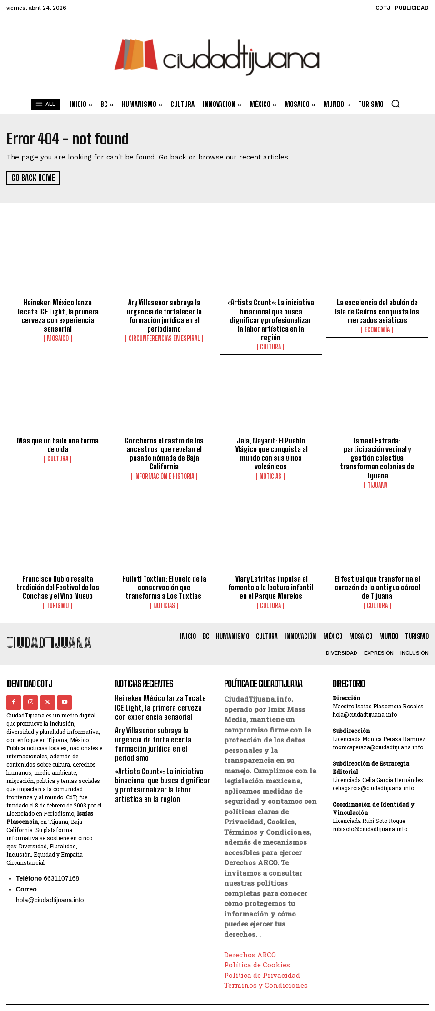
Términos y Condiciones (266, 970)
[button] (395, 104)
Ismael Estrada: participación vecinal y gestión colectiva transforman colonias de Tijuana (377, 445)
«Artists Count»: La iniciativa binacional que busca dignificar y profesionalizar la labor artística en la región (271, 314)
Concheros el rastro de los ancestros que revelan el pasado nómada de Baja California (164, 441)
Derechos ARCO (250, 939)
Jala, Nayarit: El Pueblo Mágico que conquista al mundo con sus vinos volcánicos (271, 441)
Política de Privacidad (262, 959)
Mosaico (58, 328)
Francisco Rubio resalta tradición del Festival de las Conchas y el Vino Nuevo (57, 573)
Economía (377, 328)
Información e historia (164, 463)
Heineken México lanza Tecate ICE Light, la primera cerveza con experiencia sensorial (58, 310)
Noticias (271, 463)
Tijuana (377, 471)
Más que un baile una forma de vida (58, 433)
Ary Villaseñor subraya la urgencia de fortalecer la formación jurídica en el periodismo (164, 314)
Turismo (58, 591)
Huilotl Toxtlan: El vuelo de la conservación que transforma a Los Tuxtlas (164, 573)
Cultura (270, 336)
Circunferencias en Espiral (164, 336)
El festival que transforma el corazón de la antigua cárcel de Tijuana (377, 573)
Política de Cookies (257, 949)
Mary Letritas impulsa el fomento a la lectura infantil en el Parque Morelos (271, 573)
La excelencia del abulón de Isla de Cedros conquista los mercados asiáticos (377, 310)
